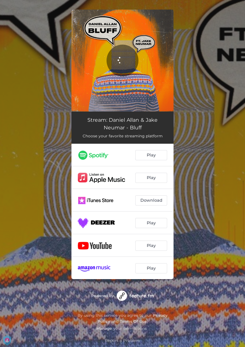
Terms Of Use (133, 321)
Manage (104, 328)
